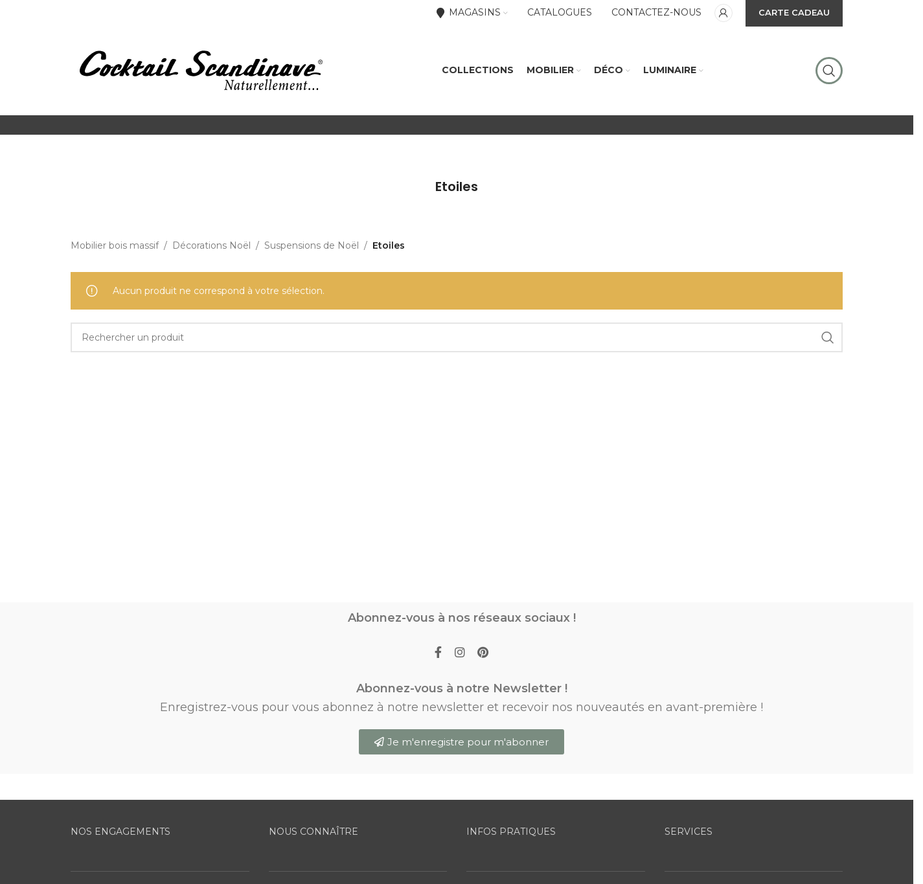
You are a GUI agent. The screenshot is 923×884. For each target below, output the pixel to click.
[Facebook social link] (438, 655)
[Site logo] (200, 70)
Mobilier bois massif (115, 247)
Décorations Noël (211, 247)
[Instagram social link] (460, 655)
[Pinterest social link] (484, 655)
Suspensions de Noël (311, 247)
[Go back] (419, 188)
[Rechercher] (829, 71)
